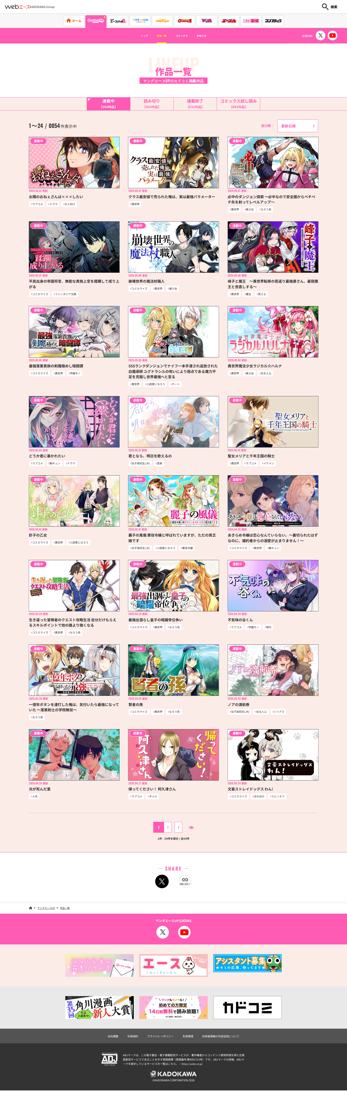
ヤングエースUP (46, 911)
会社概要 (105, 1040)
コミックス (184, 36)
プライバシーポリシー (158, 1040)
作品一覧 (157, 36)
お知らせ (210, 36)
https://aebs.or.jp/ (193, 1068)
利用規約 (127, 1040)
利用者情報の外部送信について (226, 1040)
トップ (135, 36)
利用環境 (189, 1040)
